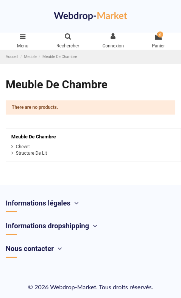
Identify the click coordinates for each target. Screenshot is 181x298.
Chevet (23, 146)
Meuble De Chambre (33, 137)
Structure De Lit (31, 153)
